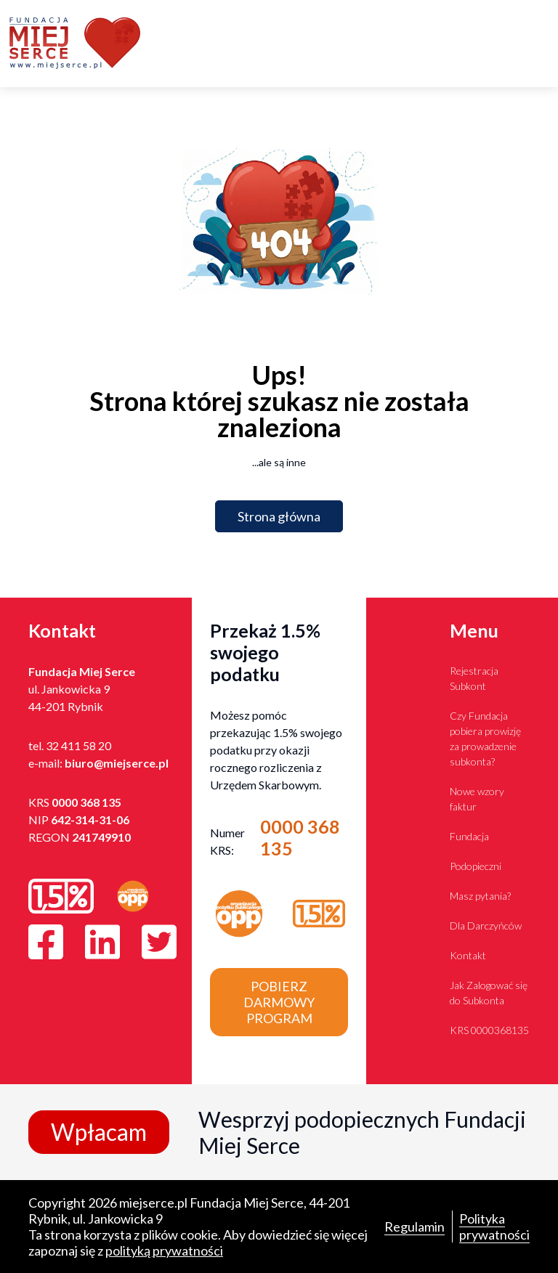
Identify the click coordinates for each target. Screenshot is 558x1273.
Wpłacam (99, 1132)
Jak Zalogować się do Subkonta (488, 992)
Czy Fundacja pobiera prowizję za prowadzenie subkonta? (485, 738)
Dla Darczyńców (486, 925)
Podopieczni (475, 866)
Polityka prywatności (494, 1227)
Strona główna (279, 516)
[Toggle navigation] (540, 44)
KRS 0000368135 (489, 1030)
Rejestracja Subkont (474, 678)
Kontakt (468, 955)
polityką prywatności (164, 1250)
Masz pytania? (480, 896)
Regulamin (414, 1227)
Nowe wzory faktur (477, 799)
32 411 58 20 (78, 745)
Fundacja (469, 836)
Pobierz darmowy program (279, 1002)
